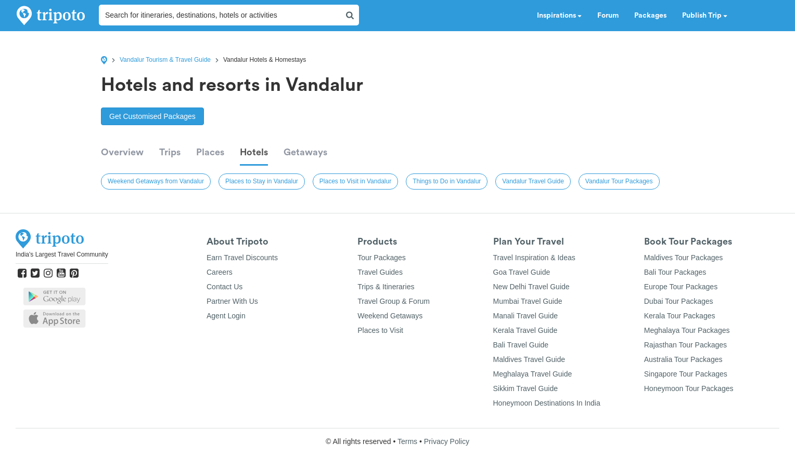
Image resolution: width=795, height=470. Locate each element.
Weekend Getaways (389, 316)
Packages (650, 15)
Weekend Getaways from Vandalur (156, 181)
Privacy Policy (446, 441)
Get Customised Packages (152, 116)
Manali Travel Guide (525, 316)
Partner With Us (232, 301)
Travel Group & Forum (393, 301)
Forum (608, 15)
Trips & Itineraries (385, 287)
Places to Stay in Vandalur (261, 181)
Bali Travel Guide (521, 345)
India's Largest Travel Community (62, 254)
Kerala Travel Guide (525, 330)
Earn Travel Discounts (242, 257)
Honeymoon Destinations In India (546, 403)
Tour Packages (381, 257)
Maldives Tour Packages (683, 257)
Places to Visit (380, 330)
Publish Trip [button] (704, 15)
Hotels (254, 152)
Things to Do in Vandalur (447, 181)
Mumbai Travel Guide (527, 301)
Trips (170, 152)
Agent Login (226, 316)
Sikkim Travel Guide (525, 388)
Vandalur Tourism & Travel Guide (165, 59)
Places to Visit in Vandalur (355, 181)
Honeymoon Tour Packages (689, 388)
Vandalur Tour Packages (619, 181)
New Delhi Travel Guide (531, 287)
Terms (407, 441)
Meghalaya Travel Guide (532, 374)
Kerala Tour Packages (679, 316)
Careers (220, 272)
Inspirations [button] (559, 15)
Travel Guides (380, 272)
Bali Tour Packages (675, 272)
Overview (122, 152)
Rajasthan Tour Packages (685, 345)
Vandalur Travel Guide (533, 181)
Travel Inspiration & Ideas (534, 257)
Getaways (305, 152)
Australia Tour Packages (683, 359)
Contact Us (224, 287)
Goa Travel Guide (521, 272)
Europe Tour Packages (680, 287)
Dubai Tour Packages (678, 301)
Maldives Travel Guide (529, 359)
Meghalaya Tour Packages (687, 330)
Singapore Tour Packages (685, 374)
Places (210, 152)
